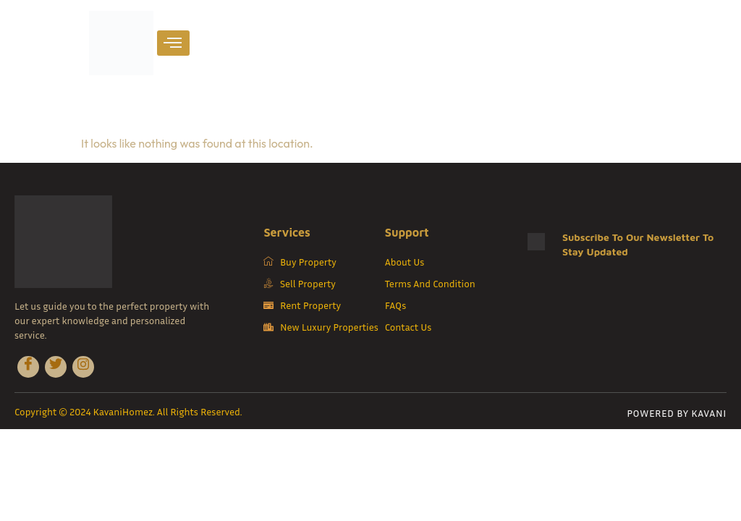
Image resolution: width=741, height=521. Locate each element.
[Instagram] (83, 367)
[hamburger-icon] (173, 43)
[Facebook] (28, 367)
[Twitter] (56, 367)
